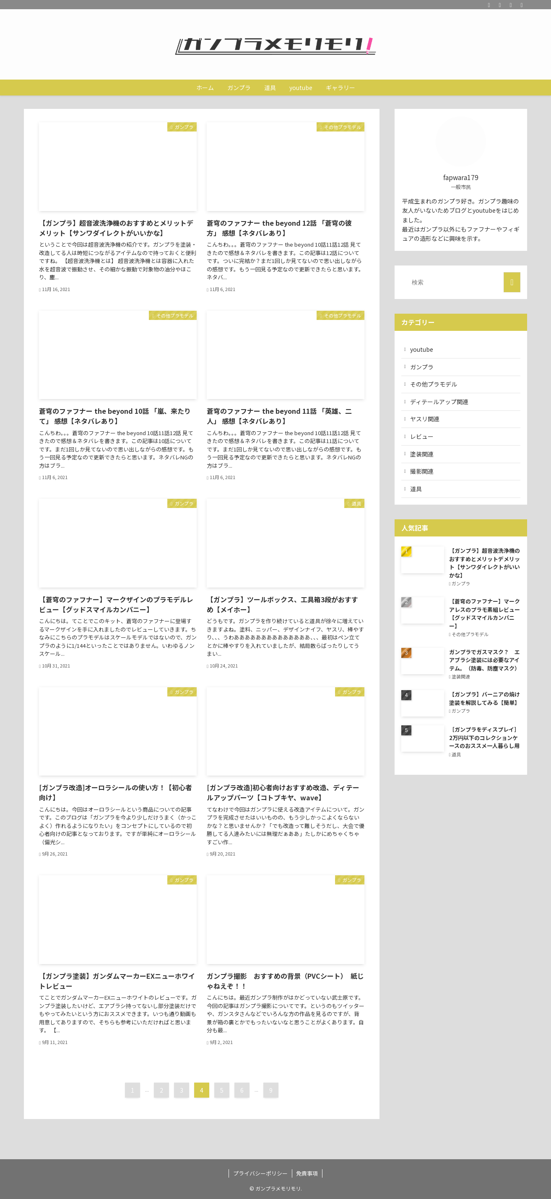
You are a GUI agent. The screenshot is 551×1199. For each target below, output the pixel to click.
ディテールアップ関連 (439, 401)
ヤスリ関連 (424, 419)
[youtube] (499, 4)
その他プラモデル (433, 384)
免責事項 (307, 1173)
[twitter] (488, 4)
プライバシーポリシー (260, 1173)
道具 (416, 489)
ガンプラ (422, 367)
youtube (421, 349)
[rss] (510, 4)
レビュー (422, 436)
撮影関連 (422, 471)
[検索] (521, 4)
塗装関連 (422, 454)
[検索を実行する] (512, 282)
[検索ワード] (460, 282)
